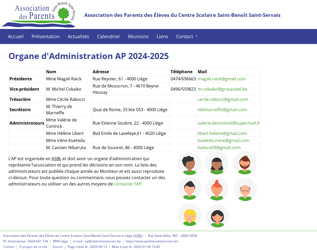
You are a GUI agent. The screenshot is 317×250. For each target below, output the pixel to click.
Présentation (46, 36)
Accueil (16, 36)
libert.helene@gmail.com (222, 133)
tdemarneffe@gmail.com (222, 109)
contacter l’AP (127, 184)
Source (57, 246)
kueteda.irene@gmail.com (223, 140)
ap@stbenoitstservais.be (103, 241)
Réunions (138, 36)
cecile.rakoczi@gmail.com (223, 99)
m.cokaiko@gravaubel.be (222, 89)
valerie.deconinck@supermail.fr (229, 123)
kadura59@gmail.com (219, 147)
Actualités (78, 36)
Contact (187, 36)
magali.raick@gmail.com (222, 79)
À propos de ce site (33, 246)
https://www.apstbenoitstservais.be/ (152, 241)
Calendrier (108, 36)
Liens (162, 36)
